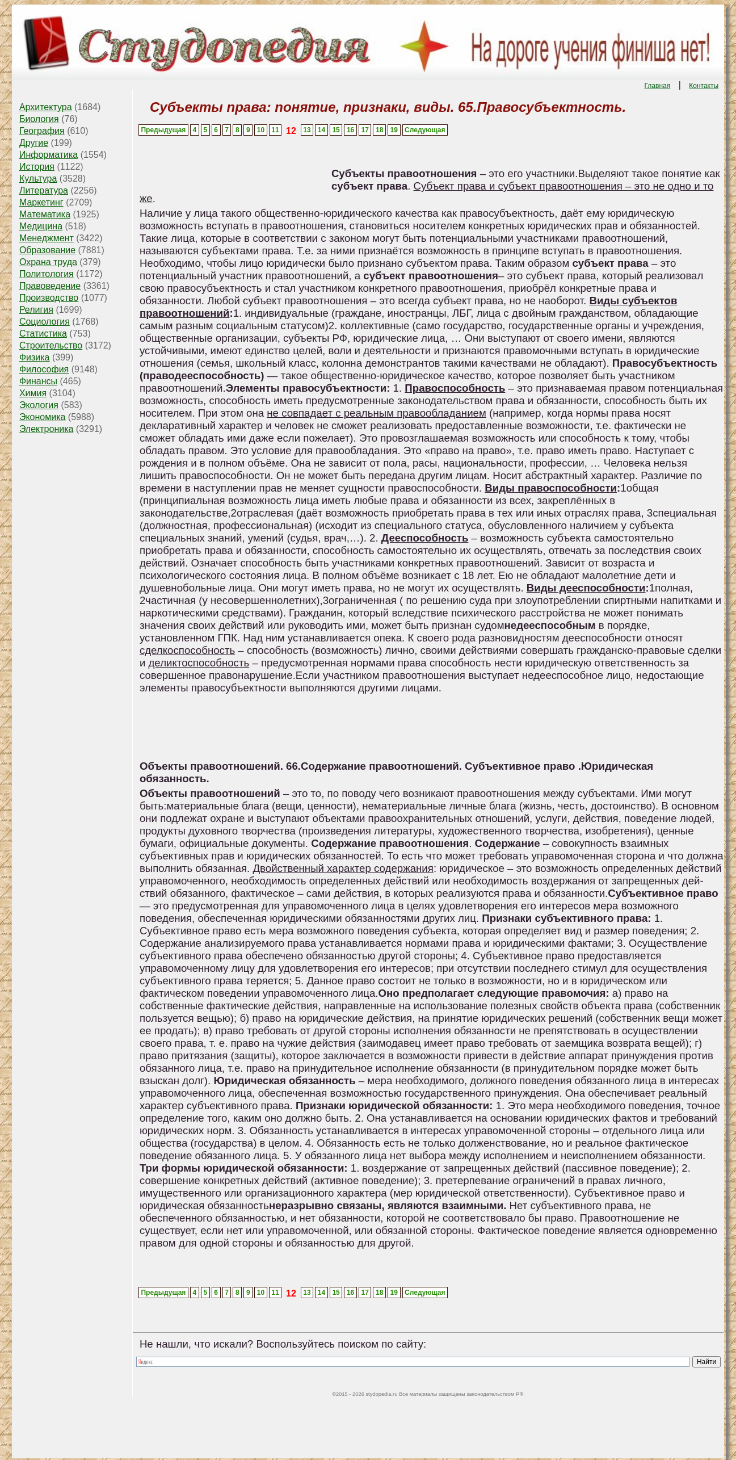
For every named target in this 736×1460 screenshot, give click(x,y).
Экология (38, 405)
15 (335, 130)
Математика (44, 214)
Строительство (50, 345)
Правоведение (50, 286)
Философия (44, 369)
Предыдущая (163, 130)
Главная (658, 86)
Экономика (42, 417)
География (42, 131)
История (36, 166)
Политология (46, 274)
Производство (48, 298)
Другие (33, 143)
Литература (43, 190)
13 (306, 130)
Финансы (38, 381)
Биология (39, 119)
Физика (34, 357)
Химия (33, 393)
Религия (36, 309)
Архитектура (45, 107)
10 (260, 130)
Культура (38, 178)
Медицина (40, 226)
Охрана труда (48, 262)
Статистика (43, 333)
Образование (47, 250)
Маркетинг (41, 202)
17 (364, 130)
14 (321, 130)
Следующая (425, 130)
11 (275, 130)
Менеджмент (46, 238)
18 (379, 130)
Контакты (703, 86)
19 (394, 130)
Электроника (46, 429)
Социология (44, 321)
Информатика (48, 155)
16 (350, 130)
